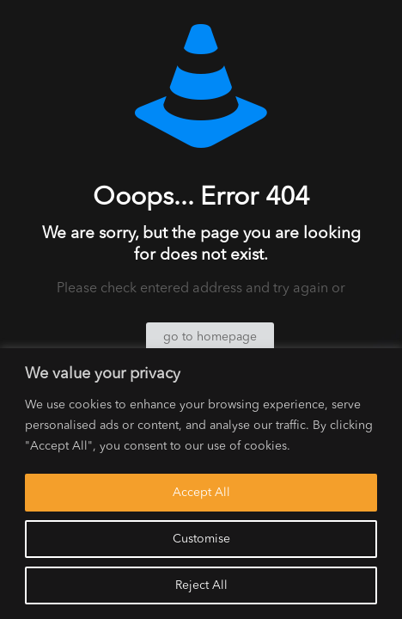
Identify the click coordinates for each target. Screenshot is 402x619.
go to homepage (210, 337)
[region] (201, 483)
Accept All (201, 493)
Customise (201, 539)
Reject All (201, 585)
